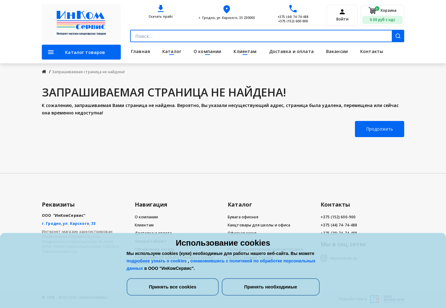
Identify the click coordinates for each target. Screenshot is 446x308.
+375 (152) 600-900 (293, 21)
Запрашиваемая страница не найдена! (88, 71)
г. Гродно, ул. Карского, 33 (68, 223)
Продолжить (379, 129)
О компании (146, 217)
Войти (342, 19)
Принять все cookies (172, 286)
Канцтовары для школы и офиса (259, 225)
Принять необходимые (270, 286)
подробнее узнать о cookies (157, 260)
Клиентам (144, 225)
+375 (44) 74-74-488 (293, 17)
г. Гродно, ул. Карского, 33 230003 (227, 18)
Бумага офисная (243, 217)
